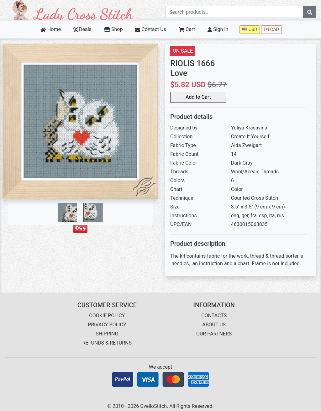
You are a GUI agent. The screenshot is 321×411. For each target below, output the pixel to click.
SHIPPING (107, 334)
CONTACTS (214, 316)
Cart (187, 29)
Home (50, 29)
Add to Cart (198, 97)
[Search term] (234, 12)
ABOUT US (214, 325)
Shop (113, 29)
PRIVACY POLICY (107, 325)
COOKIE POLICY (107, 316)
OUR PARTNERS (214, 334)
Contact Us (150, 29)
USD (249, 29)
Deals (82, 29)
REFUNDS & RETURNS (107, 343)
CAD (271, 29)
